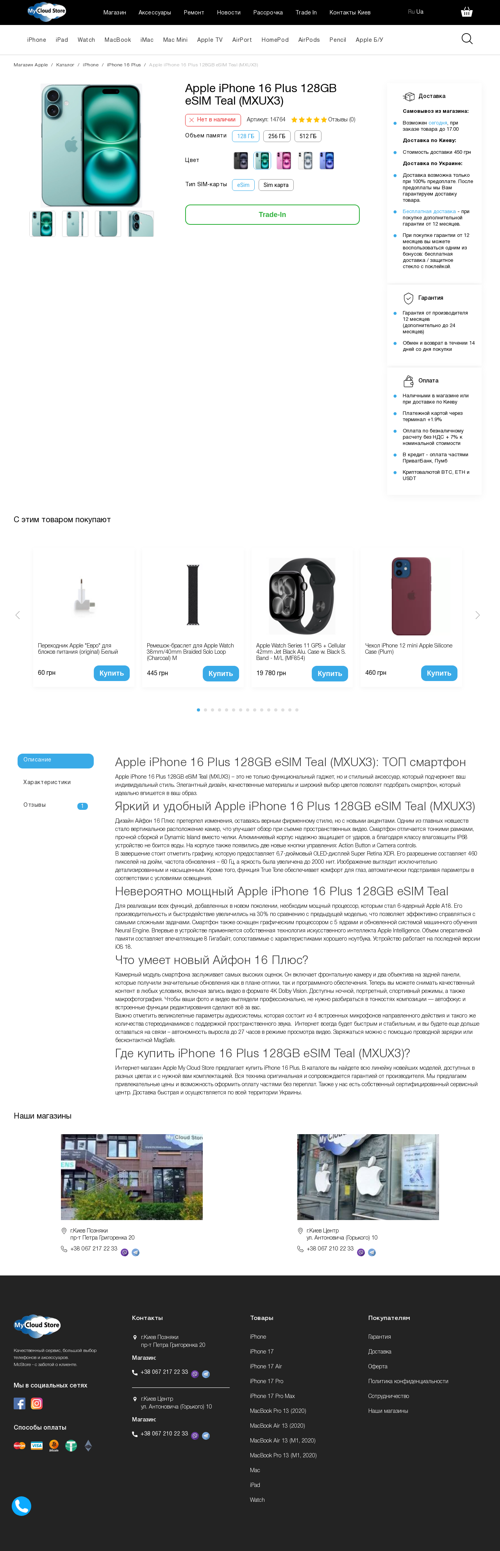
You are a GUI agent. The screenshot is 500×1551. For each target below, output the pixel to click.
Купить (112, 673)
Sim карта (276, 185)
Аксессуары (155, 13)
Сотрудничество (388, 1396)
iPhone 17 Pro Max (272, 1396)
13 (282, 709)
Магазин (115, 13)
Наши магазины (388, 1411)
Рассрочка (268, 13)
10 (261, 709)
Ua (419, 12)
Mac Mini (175, 40)
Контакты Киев (350, 13)
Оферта (378, 1367)
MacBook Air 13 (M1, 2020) (283, 1441)
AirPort (242, 40)
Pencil (338, 40)
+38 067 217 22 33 (94, 1249)
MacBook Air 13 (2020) (277, 1426)
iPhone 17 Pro (266, 1381)
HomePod (275, 40)
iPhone (36, 40)
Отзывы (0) (342, 120)
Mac (255, 1470)
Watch (86, 40)
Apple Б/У (369, 40)
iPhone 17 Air (266, 1367)
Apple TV (210, 40)
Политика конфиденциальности (408, 1381)
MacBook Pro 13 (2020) (278, 1411)
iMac (147, 40)
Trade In (306, 13)
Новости (229, 13)
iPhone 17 (262, 1352)
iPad (62, 40)
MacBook (118, 40)
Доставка (379, 1352)
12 (275, 709)
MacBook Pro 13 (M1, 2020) (283, 1456)
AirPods (309, 40)
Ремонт (194, 13)
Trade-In (272, 214)
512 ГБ (308, 136)
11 (268, 709)
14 (289, 709)
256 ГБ (277, 136)
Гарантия (379, 1337)
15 (296, 709)
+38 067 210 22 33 (330, 1249)
